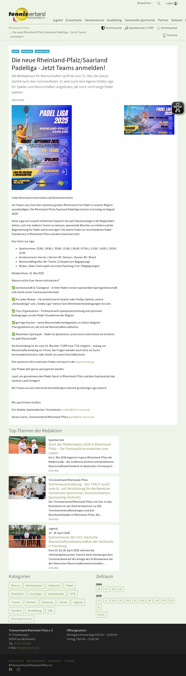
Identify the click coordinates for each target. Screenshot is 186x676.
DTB (72, 594)
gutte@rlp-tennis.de (81, 417)
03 (106, 589)
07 (135, 600)
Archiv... (102, 614)
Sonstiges (36, 594)
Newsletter (144, 3)
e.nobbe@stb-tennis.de (75, 409)
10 (113, 600)
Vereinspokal (34, 585)
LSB (50, 610)
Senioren (47, 602)
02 (113, 589)
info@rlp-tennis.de (27, 648)
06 (142, 600)
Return (15, 585)
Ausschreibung (85, 361)
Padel (69, 585)
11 (106, 600)
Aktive (63, 602)
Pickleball (17, 594)
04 (99, 589)
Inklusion (54, 585)
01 (120, 589)
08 (128, 600)
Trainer (15, 602)
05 (149, 600)
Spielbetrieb (56, 594)
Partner (31, 602)
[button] (158, 3)
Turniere (16, 610)
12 (99, 600)
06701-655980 (22, 643)
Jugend (77, 602)
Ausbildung (35, 610)
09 (120, 600)
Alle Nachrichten (21, 619)
